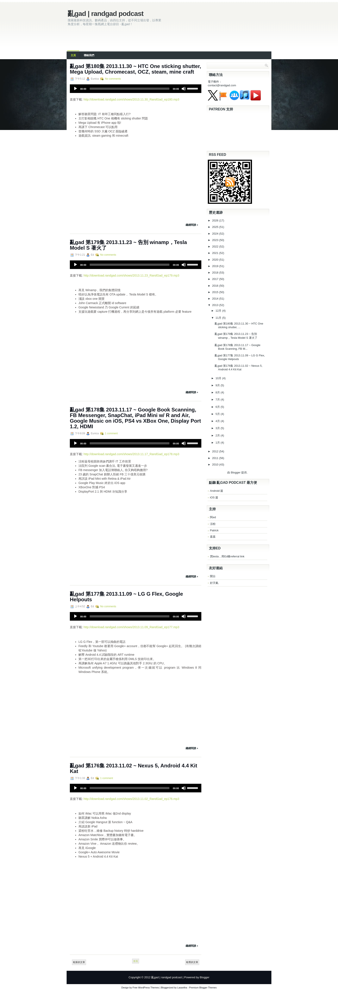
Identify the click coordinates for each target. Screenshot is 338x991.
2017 (215, 279)
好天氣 (214, 582)
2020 (215, 259)
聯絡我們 (89, 55)
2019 (215, 266)
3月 (218, 428)
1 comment (111, 433)
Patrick (214, 530)
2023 (215, 240)
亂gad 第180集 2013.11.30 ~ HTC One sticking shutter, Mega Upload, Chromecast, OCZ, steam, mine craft (135, 69)
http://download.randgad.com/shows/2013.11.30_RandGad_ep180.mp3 (131, 99)
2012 (215, 451)
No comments (113, 78)
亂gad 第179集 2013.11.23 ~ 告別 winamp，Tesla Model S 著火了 (128, 245)
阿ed (213, 517)
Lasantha (182, 987)
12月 (219, 310)
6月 (218, 406)
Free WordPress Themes (146, 987)
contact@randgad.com (222, 85)
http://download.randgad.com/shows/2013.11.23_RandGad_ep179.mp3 (131, 275)
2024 (215, 233)
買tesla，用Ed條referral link (227, 556)
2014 (215, 298)
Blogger (236, 472)
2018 (215, 272)
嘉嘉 (213, 536)
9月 (218, 385)
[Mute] (184, 89)
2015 (215, 292)
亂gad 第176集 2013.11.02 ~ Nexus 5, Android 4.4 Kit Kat (133, 768)
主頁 (73, 55)
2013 (215, 305)
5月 (218, 414)
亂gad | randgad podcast (105, 13)
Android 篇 (216, 490)
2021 (215, 253)
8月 (218, 392)
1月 (218, 442)
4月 (218, 421)
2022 (215, 246)
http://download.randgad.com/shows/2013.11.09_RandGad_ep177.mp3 (131, 627)
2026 (215, 220)
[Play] (75, 89)
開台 (213, 576)
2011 (215, 458)
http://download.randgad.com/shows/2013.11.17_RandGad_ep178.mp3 (131, 454)
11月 (219, 317)
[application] (135, 88)
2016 (215, 285)
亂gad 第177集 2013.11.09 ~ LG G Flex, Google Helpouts (126, 596)
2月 (218, 435)
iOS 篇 (214, 497)
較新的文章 (79, 962)
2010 (215, 464)
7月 (218, 399)
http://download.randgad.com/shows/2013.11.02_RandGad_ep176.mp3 (131, 799)
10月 (219, 378)
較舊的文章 (192, 962)
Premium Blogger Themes (203, 987)
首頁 (135, 961)
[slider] (129, 89)
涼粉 (213, 524)
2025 (215, 227)
